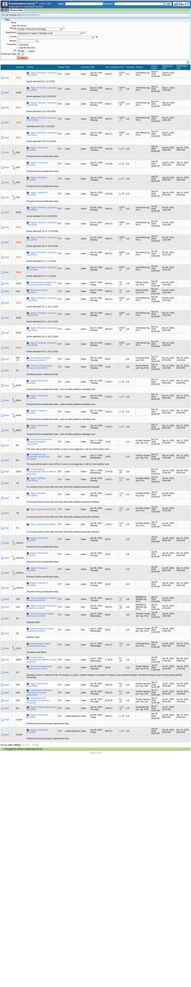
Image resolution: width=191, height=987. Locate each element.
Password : (108, 4)
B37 (120, 470)
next (37, 745)
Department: (11, 32)
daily (22, 51)
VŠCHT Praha (95, 753)
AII (120, 382)
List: (15, 50)
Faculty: (13, 28)
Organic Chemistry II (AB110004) (37, 685)
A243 (121, 478)
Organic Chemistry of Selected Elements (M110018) (42, 599)
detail (6, 77)
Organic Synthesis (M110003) (43, 509)
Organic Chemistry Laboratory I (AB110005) (41, 119)
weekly (32, 51)
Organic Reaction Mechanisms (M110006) (42, 708)
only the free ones (27, 48)
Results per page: (9, 54)
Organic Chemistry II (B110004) (37, 193)
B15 (120, 683)
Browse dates (16, 10)
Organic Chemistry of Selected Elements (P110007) (42, 607)
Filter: (7, 20)
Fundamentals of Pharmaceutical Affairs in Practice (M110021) (41, 471)
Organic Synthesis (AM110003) (36, 479)
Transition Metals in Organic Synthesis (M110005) (40, 614)
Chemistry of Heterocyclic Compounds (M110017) (39, 367)
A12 (120, 598)
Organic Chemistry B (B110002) (37, 163)
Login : (61, 4)
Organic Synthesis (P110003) (43, 524)
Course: (13, 36)
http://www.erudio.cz (31, 15)
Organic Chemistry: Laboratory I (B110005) (42, 74)
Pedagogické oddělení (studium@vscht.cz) (23, 749)
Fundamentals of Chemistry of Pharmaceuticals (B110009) (41, 283)
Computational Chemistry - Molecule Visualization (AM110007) (40, 441)
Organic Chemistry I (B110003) (37, 178)
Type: (14, 25)
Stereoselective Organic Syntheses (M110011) (39, 359)
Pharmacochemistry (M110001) (37, 291)
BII (120, 149)
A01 (120, 282)
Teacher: (13, 41)
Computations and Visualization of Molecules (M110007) (38, 456)
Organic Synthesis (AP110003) (36, 494)
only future (24, 45)
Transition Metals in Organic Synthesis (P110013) (40, 629)
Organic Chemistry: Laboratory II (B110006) (42, 104)
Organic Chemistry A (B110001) (37, 149)
